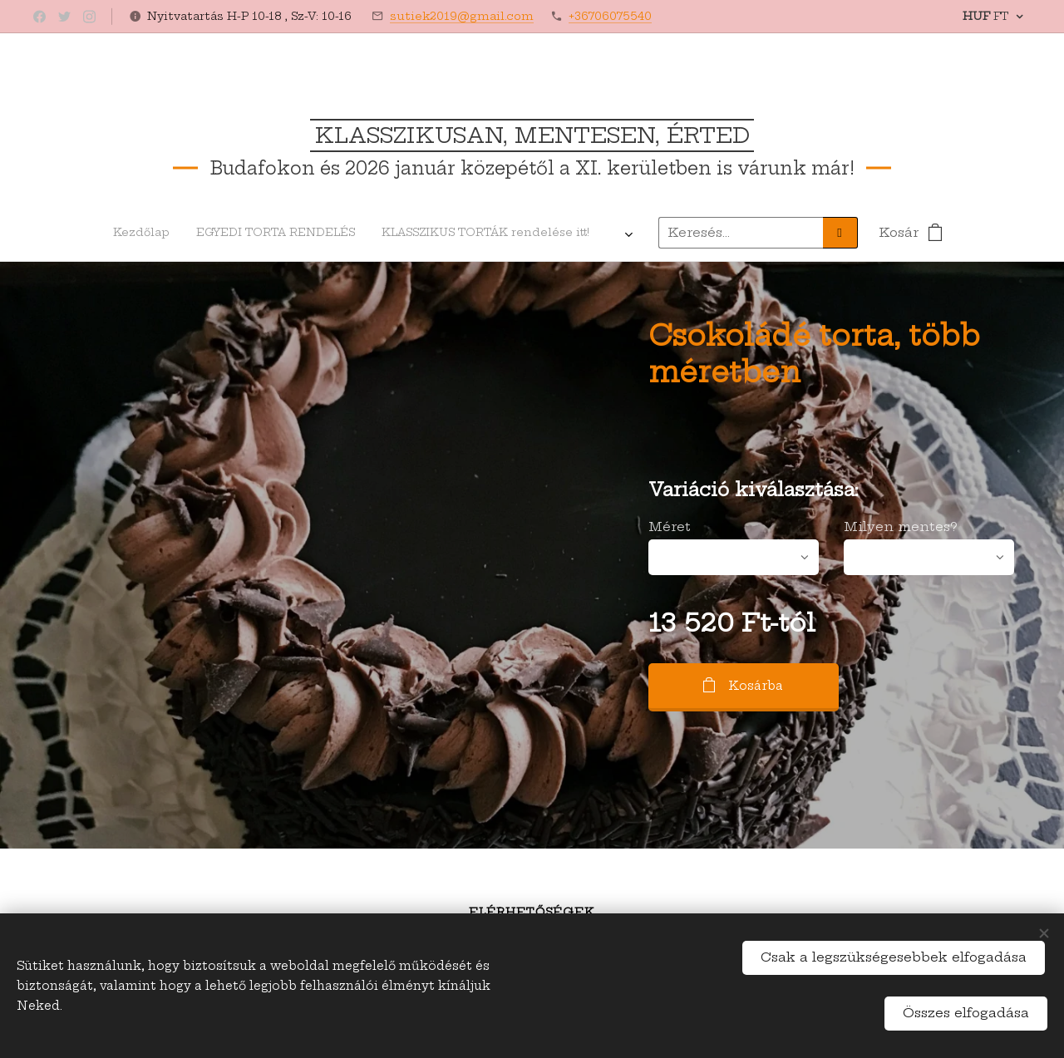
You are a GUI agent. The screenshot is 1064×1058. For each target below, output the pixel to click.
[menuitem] (204, 232)
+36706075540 (610, 15)
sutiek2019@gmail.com (462, 15)
